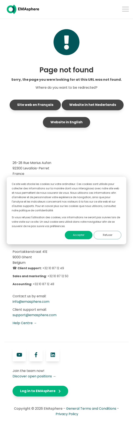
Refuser (107, 235)
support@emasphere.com (34, 315)
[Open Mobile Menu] (125, 9)
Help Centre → (25, 323)
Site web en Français (35, 104)
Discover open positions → (34, 376)
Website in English (66, 122)
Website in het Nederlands (92, 104)
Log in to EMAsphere (40, 391)
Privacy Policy (67, 414)
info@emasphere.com (31, 301)
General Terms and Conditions (91, 408)
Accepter (78, 235)
